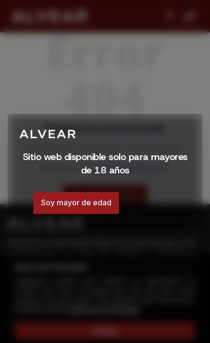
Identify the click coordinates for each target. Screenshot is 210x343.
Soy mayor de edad (76, 202)
